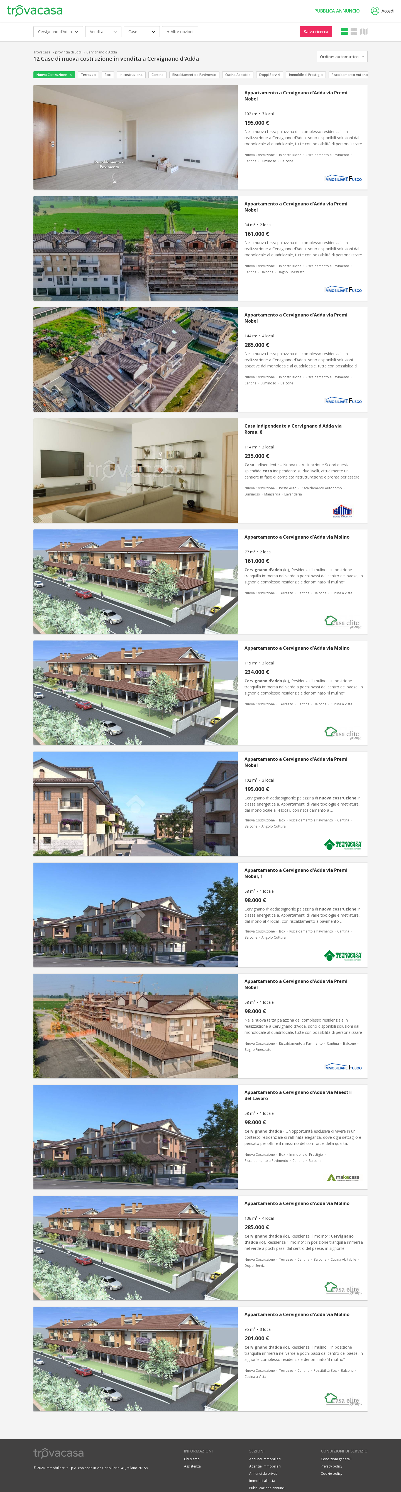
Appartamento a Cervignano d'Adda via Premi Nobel (296, 96)
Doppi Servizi (269, 74)
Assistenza (192, 1466)
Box (108, 74)
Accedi (382, 11)
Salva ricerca (316, 31)
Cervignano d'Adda (101, 52)
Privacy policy (331, 1466)
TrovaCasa (41, 52)
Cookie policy (331, 1473)
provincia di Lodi (68, 52)
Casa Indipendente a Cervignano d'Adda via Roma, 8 (293, 429)
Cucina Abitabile (237, 74)
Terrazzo (88, 74)
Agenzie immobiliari (265, 1466)
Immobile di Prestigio (306, 74)
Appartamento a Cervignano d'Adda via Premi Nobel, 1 (296, 873)
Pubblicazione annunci (267, 1488)
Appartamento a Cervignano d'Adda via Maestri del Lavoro (298, 1095)
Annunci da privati (263, 1473)
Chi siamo (192, 1459)
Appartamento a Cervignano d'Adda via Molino (296, 537)
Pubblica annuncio (337, 11)
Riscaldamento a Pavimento (194, 74)
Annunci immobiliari (265, 1459)
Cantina (157, 74)
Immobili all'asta (262, 1480)
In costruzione (131, 74)
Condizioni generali (336, 1459)
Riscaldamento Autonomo (352, 74)
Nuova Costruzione (51, 74)
